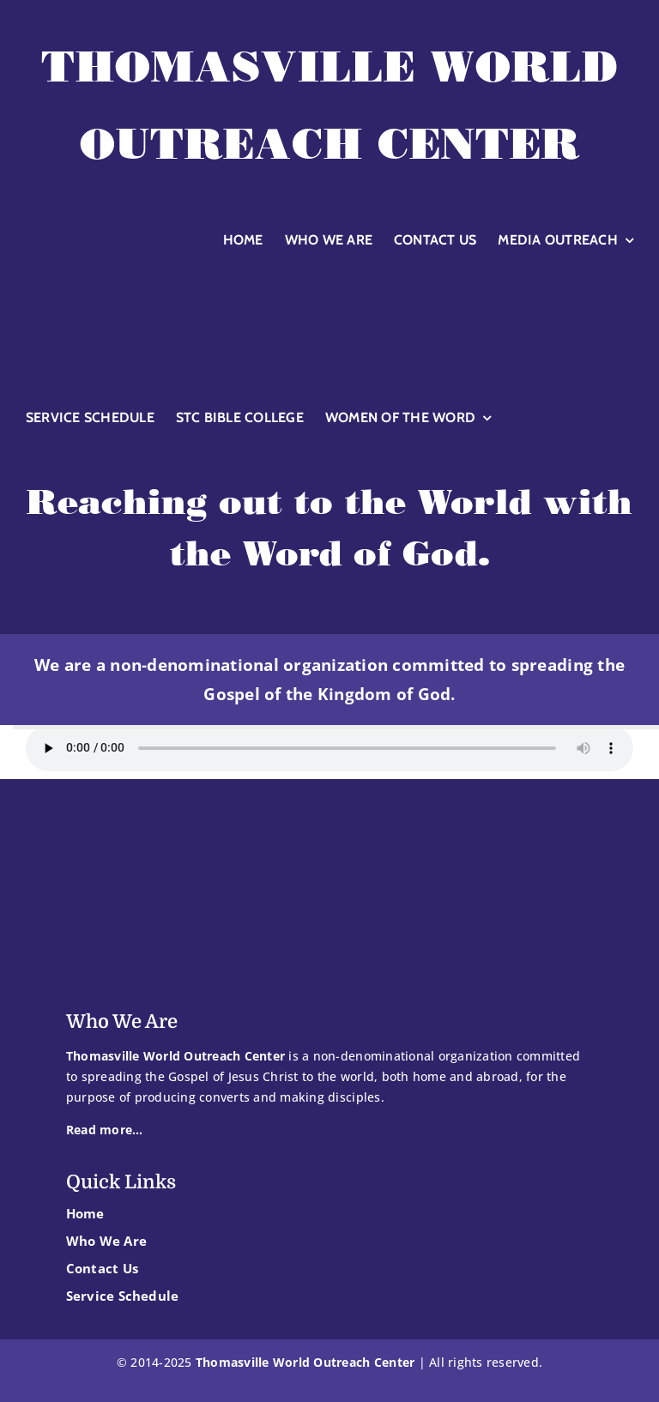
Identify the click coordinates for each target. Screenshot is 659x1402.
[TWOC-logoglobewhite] (329, 275)
